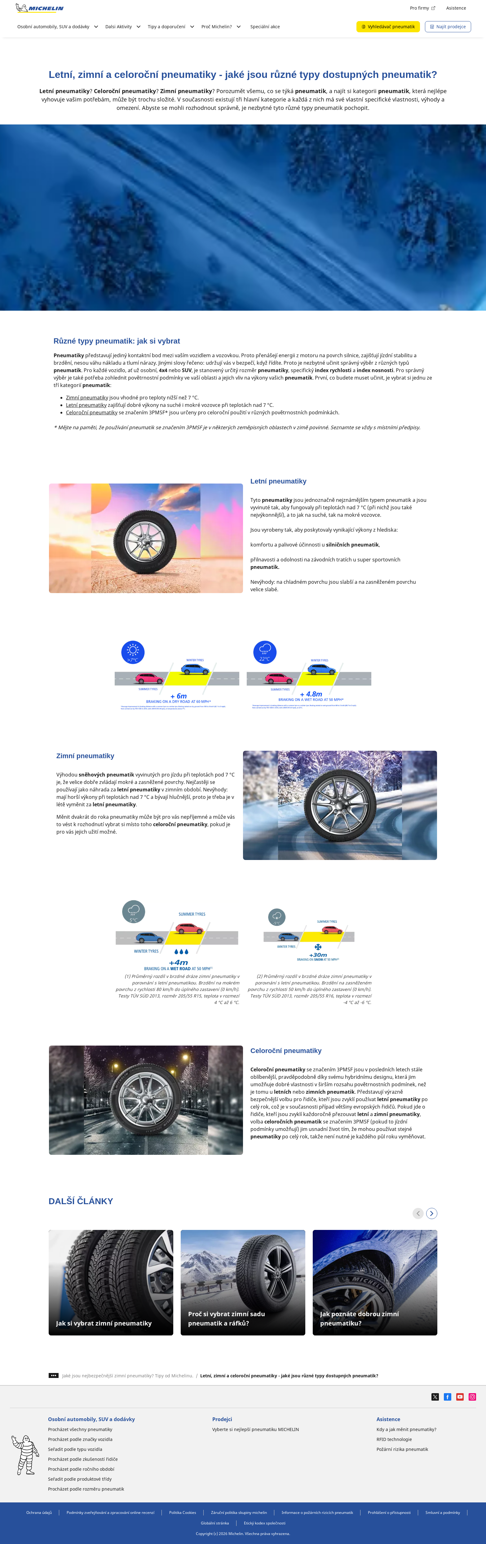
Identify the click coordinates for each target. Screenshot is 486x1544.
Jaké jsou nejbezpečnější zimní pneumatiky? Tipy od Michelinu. (127, 1376)
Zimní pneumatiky (87, 397)
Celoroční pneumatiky (91, 412)
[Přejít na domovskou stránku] (39, 8)
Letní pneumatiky (86, 405)
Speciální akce (265, 26)
